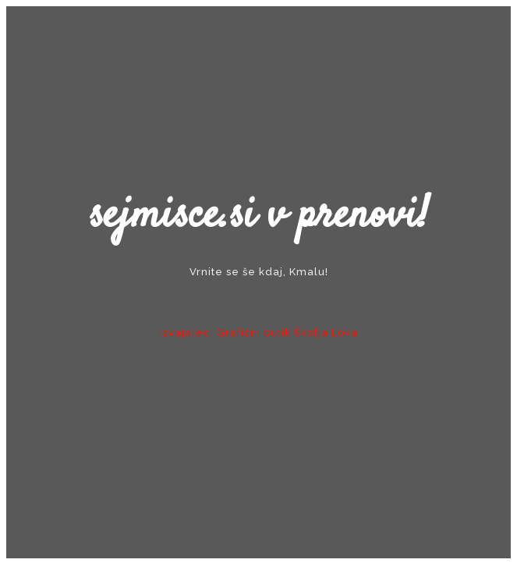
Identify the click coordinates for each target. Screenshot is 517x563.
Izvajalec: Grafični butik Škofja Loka (258, 332)
